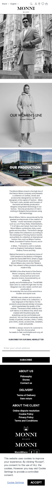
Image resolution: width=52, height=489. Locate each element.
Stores (26, 379)
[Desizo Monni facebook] (31, 452)
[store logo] (26, 9)
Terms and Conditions (26, 420)
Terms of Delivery (26, 395)
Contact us (26, 383)
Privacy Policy (26, 417)
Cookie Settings (15, 482)
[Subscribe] (26, 360)
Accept (36, 482)
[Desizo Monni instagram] (37, 452)
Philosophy (26, 376)
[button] (6, 4)
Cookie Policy (26, 414)
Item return (26, 398)
